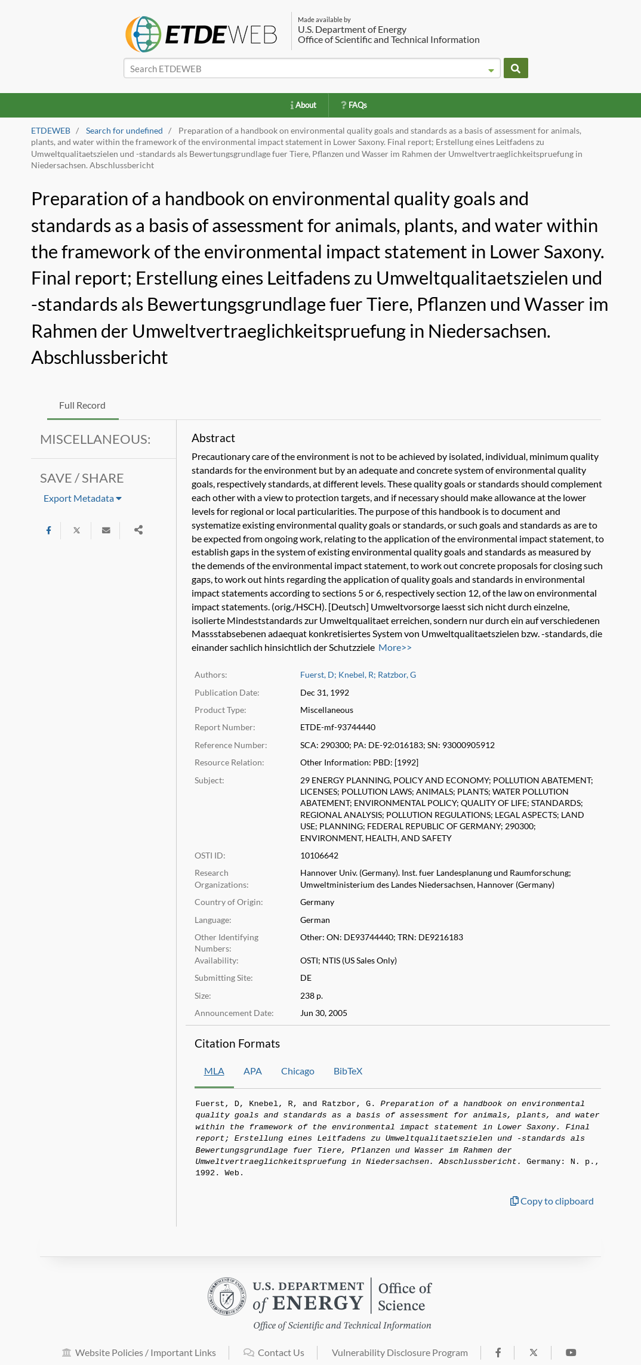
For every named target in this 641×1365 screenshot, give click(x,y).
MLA (214, 1070)
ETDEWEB (50, 130)
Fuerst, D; (318, 675)
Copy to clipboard (552, 1200)
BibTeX (348, 1070)
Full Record (82, 404)
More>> (395, 647)
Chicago (298, 1070)
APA (253, 1070)
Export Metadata (83, 498)
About (303, 105)
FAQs (354, 105)
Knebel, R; (357, 675)
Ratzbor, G (397, 675)
